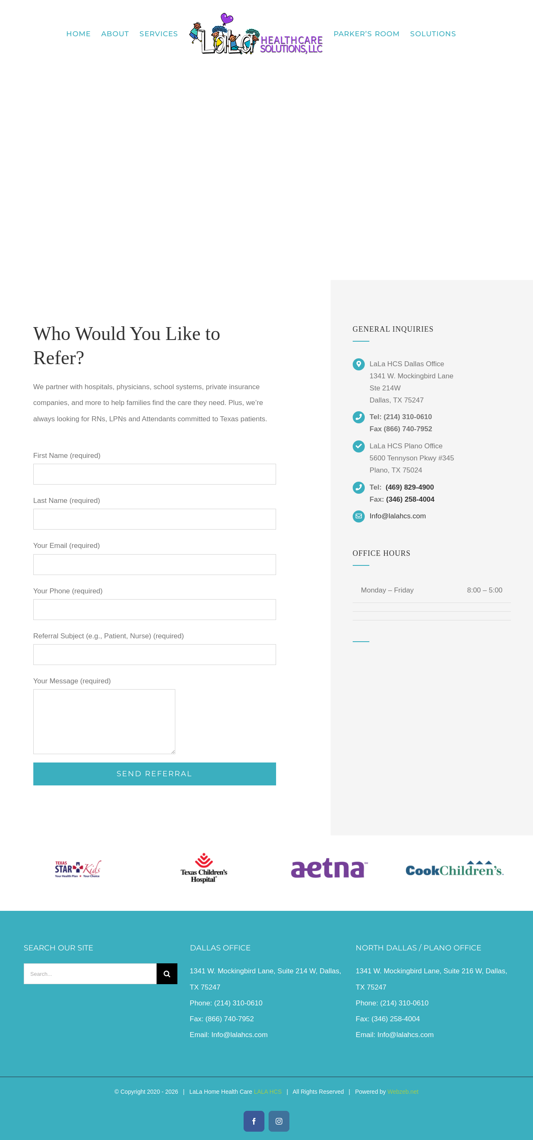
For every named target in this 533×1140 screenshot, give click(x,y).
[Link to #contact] (266, 202)
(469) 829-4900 (410, 487)
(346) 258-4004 (410, 499)
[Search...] (90, 973)
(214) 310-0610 (238, 1003)
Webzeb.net (403, 1091)
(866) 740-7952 (229, 1019)
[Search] (167, 973)
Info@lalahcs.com (240, 1035)
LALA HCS (268, 1091)
